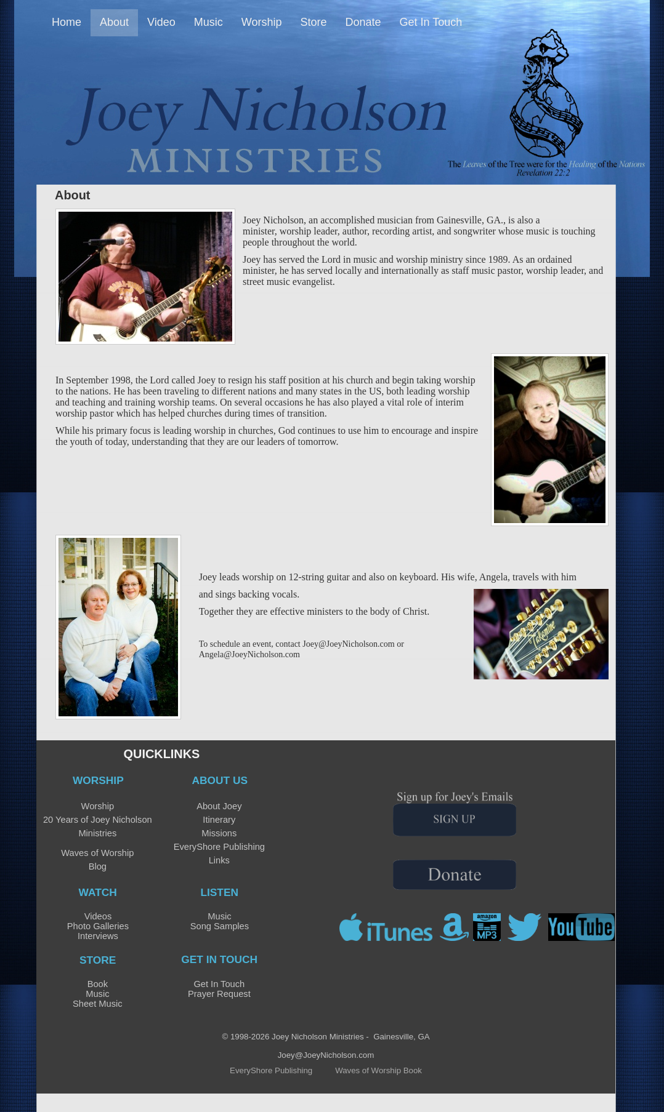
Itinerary (219, 820)
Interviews (98, 936)
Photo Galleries (98, 926)
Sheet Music (98, 1004)
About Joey (218, 806)
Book (97, 984)
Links (219, 860)
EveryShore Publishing (219, 847)
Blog (98, 866)
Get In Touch (219, 984)
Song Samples (219, 926)
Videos (98, 916)
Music (219, 916)
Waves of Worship (97, 853)
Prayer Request (219, 994)
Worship (98, 806)
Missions (219, 833)
